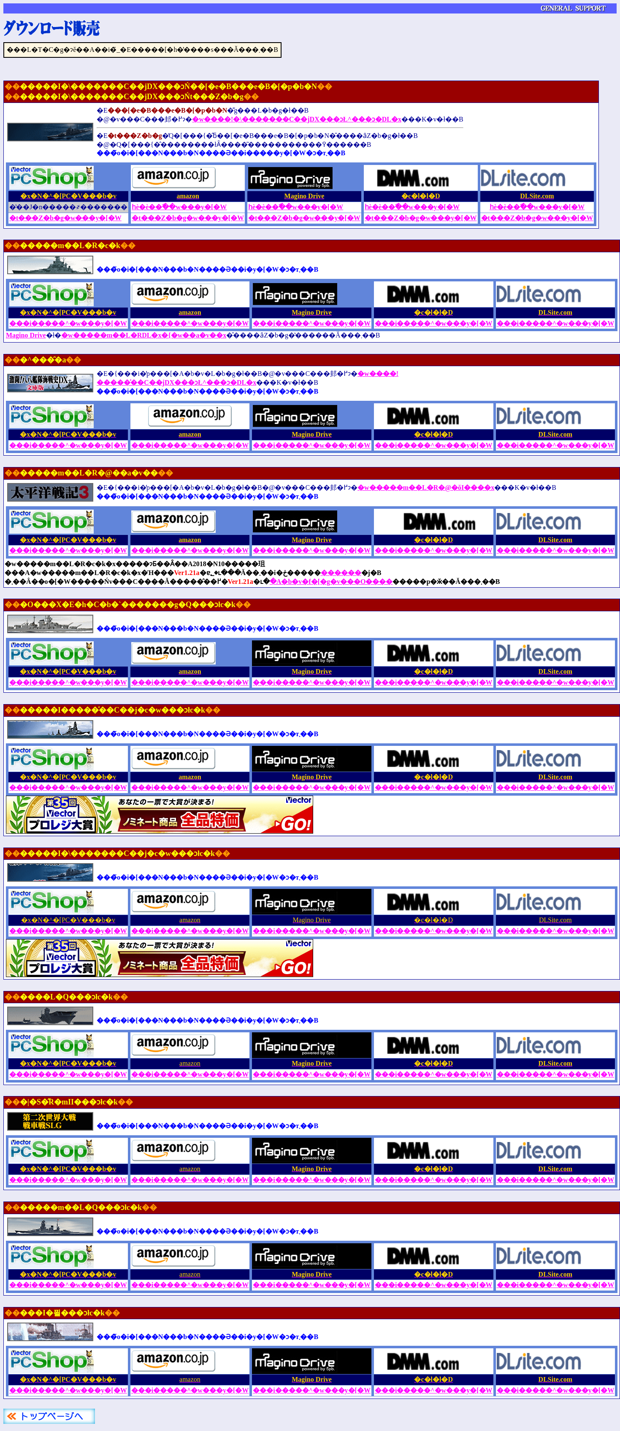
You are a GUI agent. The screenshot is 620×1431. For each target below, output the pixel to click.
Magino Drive (26, 335)
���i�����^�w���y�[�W (312, 323)
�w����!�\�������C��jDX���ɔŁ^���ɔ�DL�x (296, 119)
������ (341, 572)
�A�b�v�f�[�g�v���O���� (331, 581)
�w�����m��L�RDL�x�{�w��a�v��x (143, 335)
